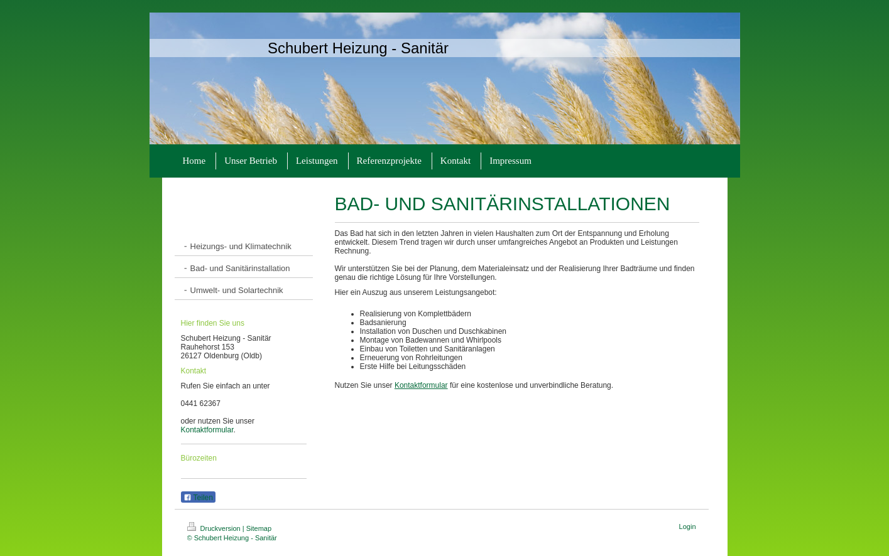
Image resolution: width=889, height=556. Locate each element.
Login (687, 526)
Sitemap (258, 528)
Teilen (198, 497)
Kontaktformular (207, 429)
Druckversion (215, 528)
